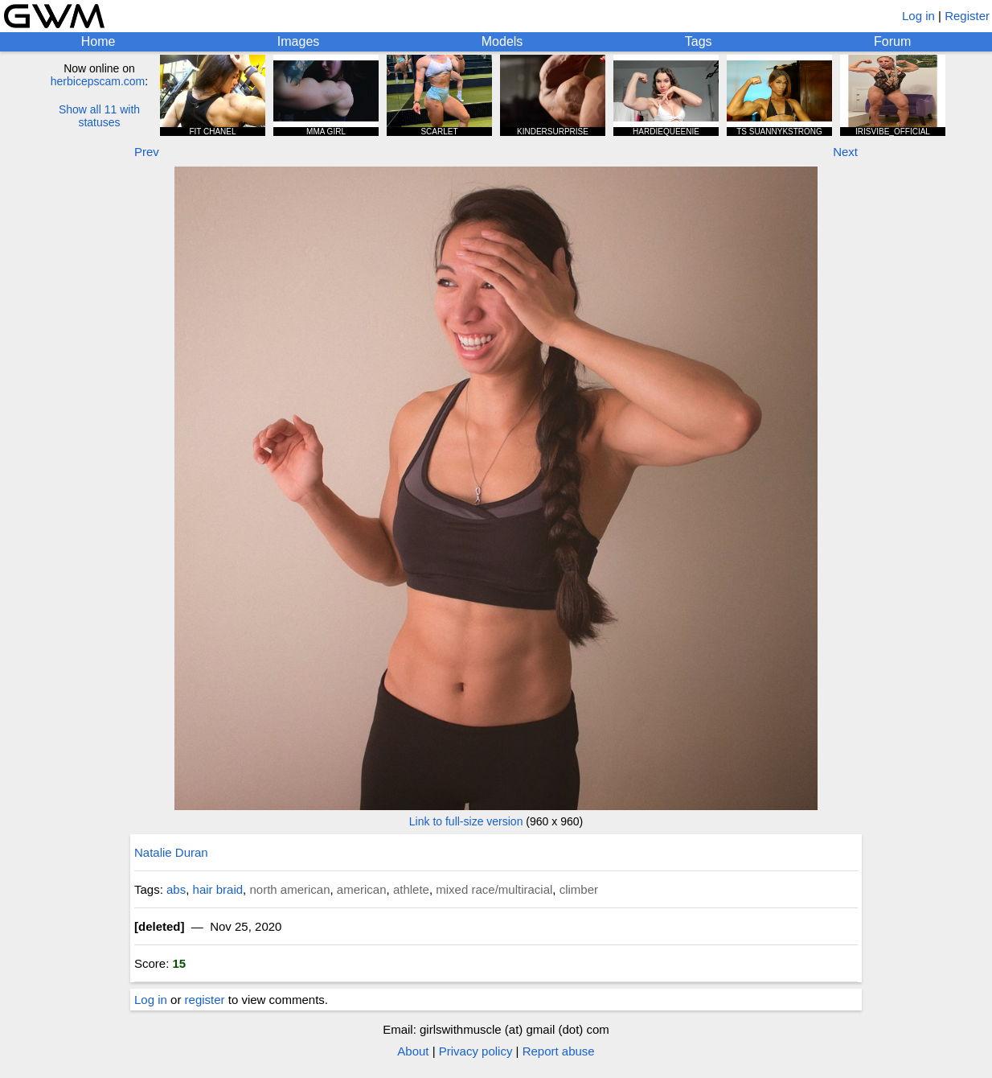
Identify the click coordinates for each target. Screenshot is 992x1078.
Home (98, 41)
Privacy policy (476, 1051)
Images (298, 41)
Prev (146, 151)
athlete (411, 889)
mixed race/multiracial (494, 889)
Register (967, 16)
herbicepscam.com (98, 81)
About (412, 1051)
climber (579, 889)
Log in (918, 16)
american (362, 889)
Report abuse (559, 1051)
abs (176, 889)
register (205, 999)
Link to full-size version (466, 821)
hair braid (218, 889)
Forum (892, 41)
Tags (698, 41)
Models (502, 41)
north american (289, 889)
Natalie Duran (171, 852)
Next (845, 151)
